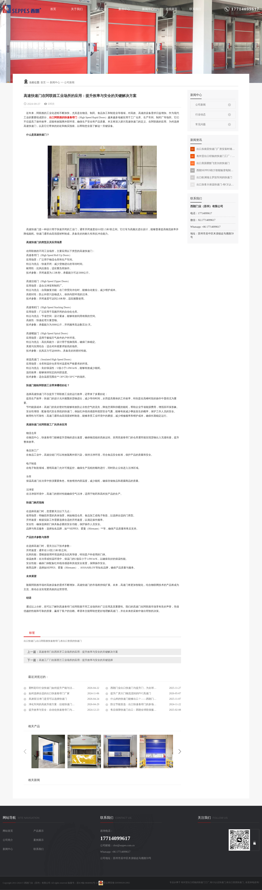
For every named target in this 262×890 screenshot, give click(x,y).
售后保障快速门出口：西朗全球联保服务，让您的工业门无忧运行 (145, 709)
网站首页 (8, 830)
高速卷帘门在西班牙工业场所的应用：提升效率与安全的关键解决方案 (78, 652)
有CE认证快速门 (218, 882)
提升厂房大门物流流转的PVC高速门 (130, 693)
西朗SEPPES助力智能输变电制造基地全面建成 (212, 170)
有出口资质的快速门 (71, 641)
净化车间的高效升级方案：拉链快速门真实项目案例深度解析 (63, 704)
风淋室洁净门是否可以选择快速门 (47, 699)
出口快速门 (29, 641)
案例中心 (124, 9)
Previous (25, 751)
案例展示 (38, 840)
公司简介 (8, 840)
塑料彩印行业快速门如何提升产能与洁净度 (52, 688)
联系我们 (195, 9)
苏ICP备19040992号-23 (87, 882)
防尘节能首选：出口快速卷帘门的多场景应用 (136, 704)
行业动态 (200, 114)
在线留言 (171, 9)
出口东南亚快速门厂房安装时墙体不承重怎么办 (212, 149)
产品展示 (38, 830)
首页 (53, 9)
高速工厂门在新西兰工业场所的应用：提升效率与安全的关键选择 (76, 660)
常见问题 (200, 124)
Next (179, 751)
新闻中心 (148, 9)
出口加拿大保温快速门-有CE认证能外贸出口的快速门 (212, 184)
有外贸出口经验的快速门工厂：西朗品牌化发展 (212, 156)
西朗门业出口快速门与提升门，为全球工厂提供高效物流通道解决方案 (145, 688)
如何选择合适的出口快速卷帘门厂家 (49, 693)
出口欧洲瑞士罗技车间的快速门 (211, 177)
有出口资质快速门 (235, 882)
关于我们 (77, 9)
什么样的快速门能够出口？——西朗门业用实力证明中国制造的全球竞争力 (145, 699)
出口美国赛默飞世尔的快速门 (210, 163)
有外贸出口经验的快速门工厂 (195, 882)
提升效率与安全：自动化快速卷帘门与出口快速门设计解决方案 (63, 709)
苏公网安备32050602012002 (114, 882)
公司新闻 (69, 82)
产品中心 (100, 9)
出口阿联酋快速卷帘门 (48, 641)
